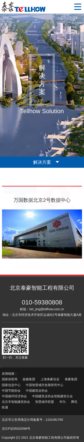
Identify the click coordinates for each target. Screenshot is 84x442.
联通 (5, 407)
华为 (62, 402)
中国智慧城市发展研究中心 (44, 385)
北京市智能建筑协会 (16, 402)
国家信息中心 (11, 385)
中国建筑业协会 (37, 390)
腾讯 (74, 402)
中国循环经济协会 (14, 396)
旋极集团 (29, 379)
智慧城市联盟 (44, 402)
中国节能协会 (11, 390)
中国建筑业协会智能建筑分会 (52, 396)
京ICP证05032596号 (16, 428)
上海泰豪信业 (50, 379)
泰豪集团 (71, 379)
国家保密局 (9, 379)
